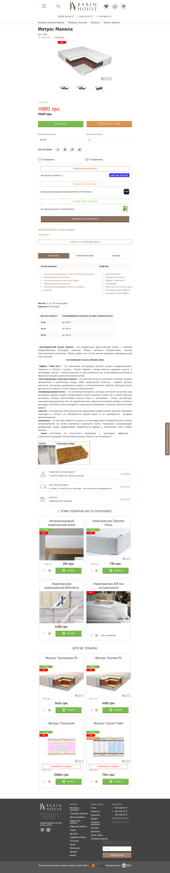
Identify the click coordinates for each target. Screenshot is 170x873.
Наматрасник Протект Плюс (108, 523)
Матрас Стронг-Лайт (108, 723)
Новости (95, 811)
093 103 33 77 (121, 811)
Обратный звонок (120, 822)
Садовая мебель (78, 837)
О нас (93, 808)
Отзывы (95, 828)
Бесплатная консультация (167, 439)
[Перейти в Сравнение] (115, 6)
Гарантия (95, 815)
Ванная (73, 852)
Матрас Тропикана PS (61, 658)
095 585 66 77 (121, 808)
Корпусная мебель (75, 822)
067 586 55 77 (121, 815)
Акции (73, 855)
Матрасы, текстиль (74, 809)
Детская (74, 834)
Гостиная (74, 841)
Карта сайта (97, 835)
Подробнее (43, 234)
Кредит (94, 819)
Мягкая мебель (77, 817)
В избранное (48, 159)
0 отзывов (59, 37)
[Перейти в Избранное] (106, 6)
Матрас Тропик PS (108, 658)
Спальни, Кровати (79, 814)
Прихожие (75, 848)
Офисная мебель (78, 826)
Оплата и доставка (95, 823)
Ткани (73, 830)
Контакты (95, 832)
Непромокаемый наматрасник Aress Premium (61, 525)
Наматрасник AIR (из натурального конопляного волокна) (109, 587)
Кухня (73, 844)
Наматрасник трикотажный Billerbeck (61, 586)
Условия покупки (99, 839)
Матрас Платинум (61, 723)
